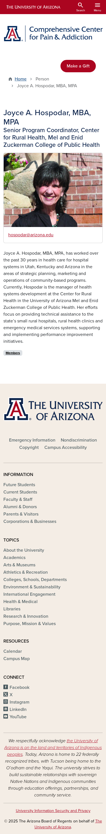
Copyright (29, 447)
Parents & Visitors (20, 514)
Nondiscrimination (79, 440)
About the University (23, 550)
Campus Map (16, 658)
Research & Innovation (25, 616)
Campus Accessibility (65, 447)
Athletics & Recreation (25, 572)
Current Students (20, 492)
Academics (14, 557)
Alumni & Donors (20, 507)
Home (21, 79)
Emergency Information (32, 440)
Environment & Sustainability (31, 587)
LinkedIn (18, 709)
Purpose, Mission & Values (29, 623)
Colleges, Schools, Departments (35, 579)
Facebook (19, 687)
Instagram (19, 702)
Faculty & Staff (17, 499)
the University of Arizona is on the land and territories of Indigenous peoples (53, 747)
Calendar (12, 651)
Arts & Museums (19, 565)
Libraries (11, 609)
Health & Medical (20, 601)
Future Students (19, 485)
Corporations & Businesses (29, 521)
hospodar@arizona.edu (30, 235)
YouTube (18, 717)
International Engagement (29, 594)
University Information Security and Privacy (53, 810)
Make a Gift (78, 66)
